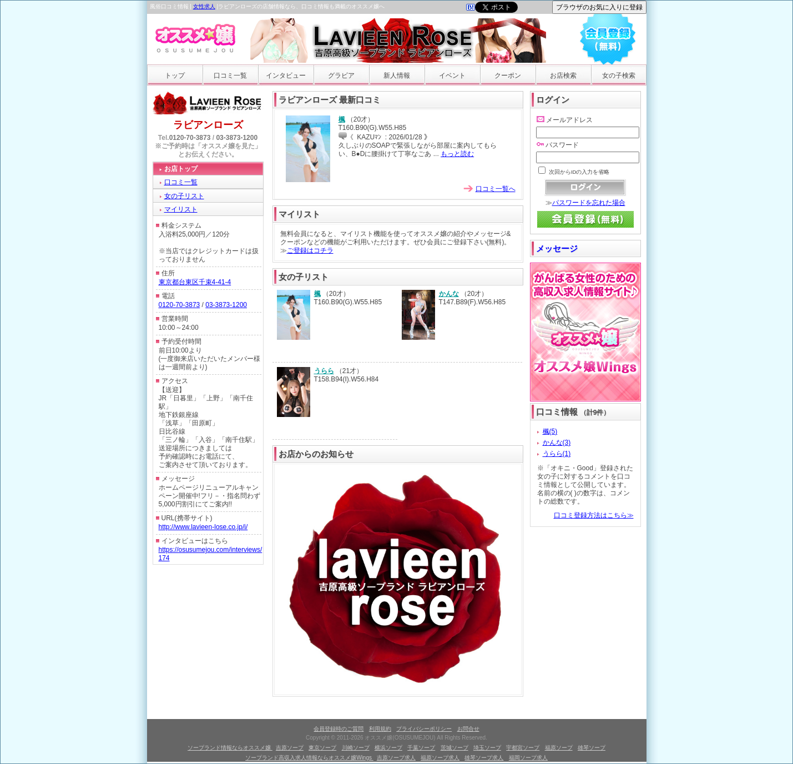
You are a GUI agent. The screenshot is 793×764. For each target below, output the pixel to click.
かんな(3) (557, 442)
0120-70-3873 (190, 138)
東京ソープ (322, 748)
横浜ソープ (388, 748)
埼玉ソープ (487, 748)
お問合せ (468, 729)
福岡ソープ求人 (528, 758)
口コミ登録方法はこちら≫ (594, 515)
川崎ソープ (356, 748)
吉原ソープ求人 (396, 758)
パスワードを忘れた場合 (588, 203)
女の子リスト (184, 196)
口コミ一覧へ (496, 189)
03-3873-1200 (236, 138)
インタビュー (286, 75)
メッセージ (557, 248)
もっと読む (457, 154)
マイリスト (181, 209)
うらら (324, 371)
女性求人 (204, 6)
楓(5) (550, 431)
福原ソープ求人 (440, 758)
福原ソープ (559, 748)
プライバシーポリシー (424, 729)
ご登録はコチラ (310, 250)
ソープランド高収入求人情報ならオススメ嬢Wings (309, 758)
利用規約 (380, 729)
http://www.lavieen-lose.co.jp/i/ (203, 527)
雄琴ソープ (591, 748)
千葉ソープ (421, 748)
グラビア (341, 75)
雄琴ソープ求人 (483, 758)
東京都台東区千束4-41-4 (195, 282)
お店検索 (563, 75)
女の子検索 (618, 75)
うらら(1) (557, 454)
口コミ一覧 (230, 75)
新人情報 (396, 75)
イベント (452, 75)
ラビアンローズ (208, 124)
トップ (175, 75)
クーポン (507, 75)
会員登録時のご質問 (338, 729)
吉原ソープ (290, 748)
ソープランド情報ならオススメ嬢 (230, 748)
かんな (449, 294)
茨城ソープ (454, 748)
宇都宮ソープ (522, 748)
